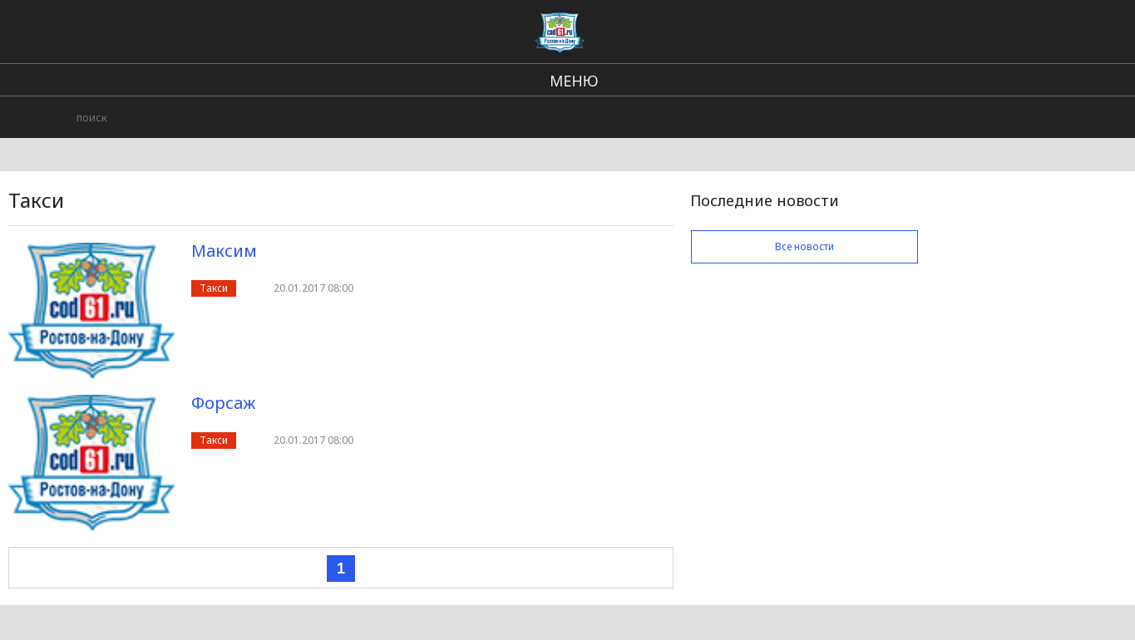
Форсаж (223, 402)
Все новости (804, 246)
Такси (214, 288)
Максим (224, 250)
